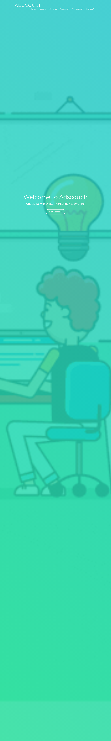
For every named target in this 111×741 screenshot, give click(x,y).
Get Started (55, 212)
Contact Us (90, 9)
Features (42, 9)
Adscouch (29, 5)
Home (33, 9)
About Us (53, 9)
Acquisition (64, 9)
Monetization (77, 9)
